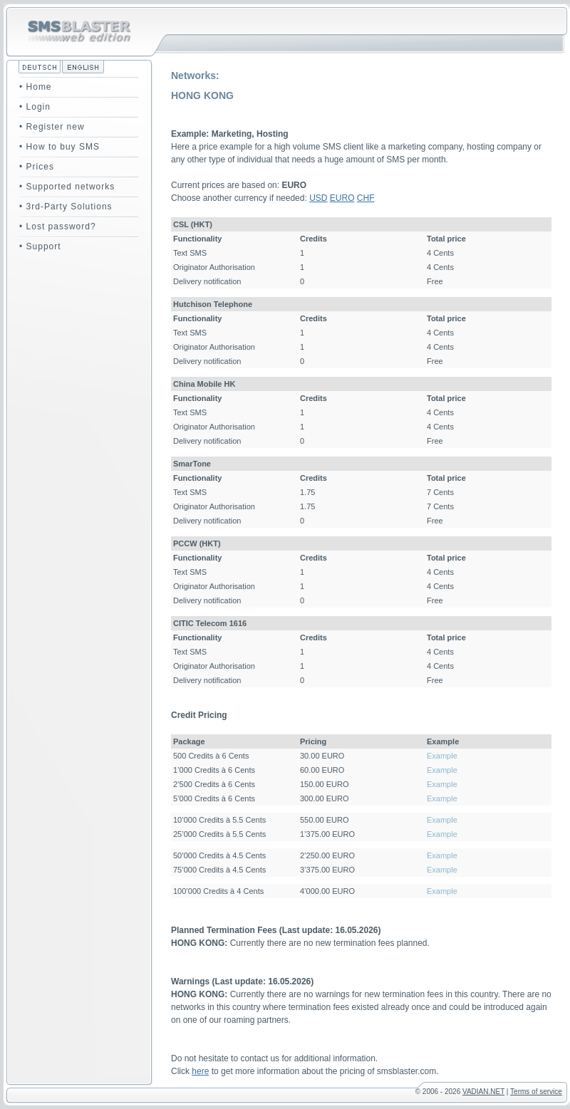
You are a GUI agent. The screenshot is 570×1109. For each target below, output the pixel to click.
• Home (35, 87)
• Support (40, 246)
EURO (342, 198)
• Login (35, 107)
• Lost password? (57, 226)
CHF (366, 198)
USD (318, 198)
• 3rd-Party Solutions (66, 207)
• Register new (52, 127)
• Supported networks (67, 187)
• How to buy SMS (59, 147)
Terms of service (536, 1091)
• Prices (36, 167)
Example (442, 755)
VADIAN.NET (483, 1091)
